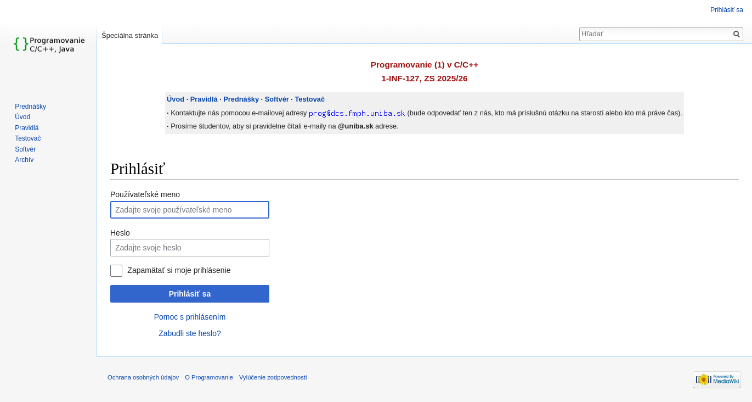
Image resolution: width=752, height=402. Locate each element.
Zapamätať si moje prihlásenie (178, 270)
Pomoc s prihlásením (190, 316)
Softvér (277, 99)
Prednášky (241, 99)
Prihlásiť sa (190, 293)
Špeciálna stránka (129, 35)
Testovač (310, 99)
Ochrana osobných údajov (143, 377)
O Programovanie (209, 377)
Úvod (175, 99)
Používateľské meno (145, 194)
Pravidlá (204, 99)
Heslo (120, 232)
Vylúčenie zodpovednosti (273, 377)
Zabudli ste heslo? (190, 333)
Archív (24, 160)
